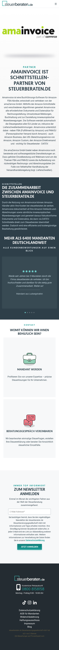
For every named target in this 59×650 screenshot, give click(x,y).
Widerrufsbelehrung (29, 617)
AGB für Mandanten (29, 613)
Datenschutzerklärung (35, 540)
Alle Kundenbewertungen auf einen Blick (29, 249)
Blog (29, 627)
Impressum (29, 623)
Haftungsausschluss (30, 620)
